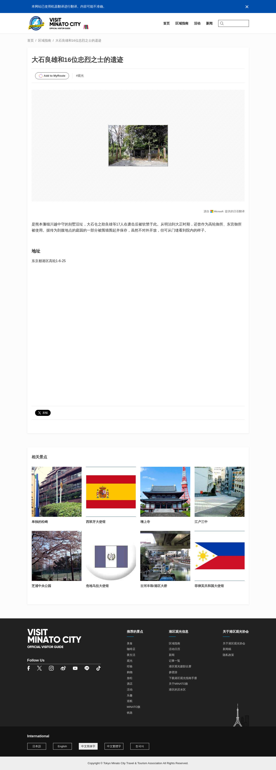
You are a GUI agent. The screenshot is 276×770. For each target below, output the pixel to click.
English (62, 746)
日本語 (36, 746)
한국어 (140, 746)
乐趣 (129, 695)
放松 (129, 678)
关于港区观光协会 (234, 643)
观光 (129, 660)
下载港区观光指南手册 (183, 678)
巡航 (129, 701)
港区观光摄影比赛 (180, 666)
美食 (129, 643)
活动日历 (174, 649)
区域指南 (44, 40)
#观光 (80, 75)
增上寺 (145, 522)
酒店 (129, 683)
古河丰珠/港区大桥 (153, 586)
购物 (129, 672)
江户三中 (201, 522)
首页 (30, 40)
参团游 (173, 672)
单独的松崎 (40, 522)
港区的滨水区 (177, 689)
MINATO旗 (133, 706)
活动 (129, 689)
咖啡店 (131, 649)
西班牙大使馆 (95, 522)
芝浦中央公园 (41, 586)
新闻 (171, 655)
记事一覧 (174, 660)
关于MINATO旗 (178, 683)
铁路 (129, 712)
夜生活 (131, 655)
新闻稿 (227, 649)
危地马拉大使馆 (97, 586)
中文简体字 (88, 746)
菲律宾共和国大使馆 (209, 586)
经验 (129, 666)
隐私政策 (228, 655)
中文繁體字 (114, 746)
